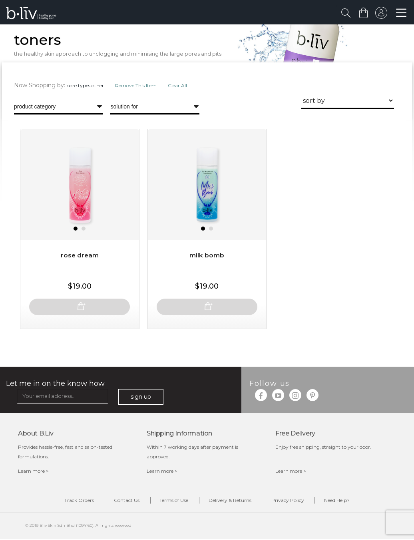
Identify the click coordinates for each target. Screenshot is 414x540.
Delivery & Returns (232, 502)
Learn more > (33, 472)
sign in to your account (381, 15)
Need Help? (349, 502)
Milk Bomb (206, 265)
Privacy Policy (295, 502)
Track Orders (66, 502)
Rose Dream (79, 265)
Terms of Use (171, 502)
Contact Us (119, 502)
